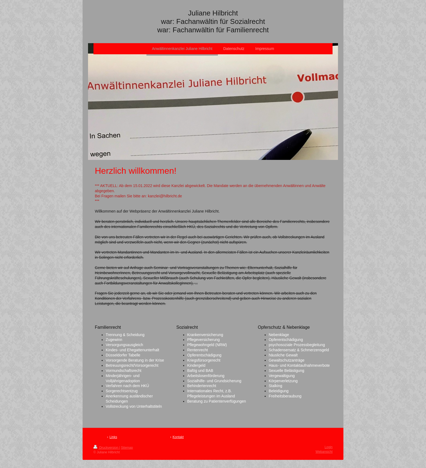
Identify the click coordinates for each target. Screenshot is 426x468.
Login (329, 447)
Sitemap (127, 448)
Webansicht (324, 452)
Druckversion (106, 448)
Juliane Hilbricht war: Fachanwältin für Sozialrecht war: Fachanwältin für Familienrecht (213, 21)
